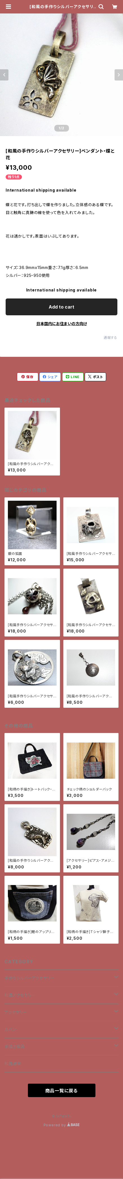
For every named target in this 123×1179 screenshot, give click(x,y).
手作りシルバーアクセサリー (30, 978)
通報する (110, 337)
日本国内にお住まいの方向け (61, 323)
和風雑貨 (13, 1063)
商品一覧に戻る (61, 1090)
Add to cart (61, 307)
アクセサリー (16, 1012)
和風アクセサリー (20, 995)
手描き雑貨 (15, 1046)
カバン (10, 1029)
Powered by (62, 1125)
